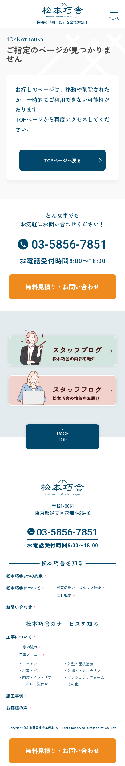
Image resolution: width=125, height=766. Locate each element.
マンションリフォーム (85, 677)
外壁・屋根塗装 (80, 664)
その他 (73, 684)
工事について (19, 637)
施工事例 (14, 696)
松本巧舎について (23, 588)
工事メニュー (30, 654)
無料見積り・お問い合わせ (62, 750)
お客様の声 (17, 708)
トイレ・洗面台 (35, 684)
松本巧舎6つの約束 (24, 576)
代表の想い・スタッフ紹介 (79, 587)
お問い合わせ (19, 607)
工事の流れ (28, 647)
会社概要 (64, 595)
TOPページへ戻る (62, 160)
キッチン (29, 664)
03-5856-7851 (69, 245)
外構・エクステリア (84, 670)
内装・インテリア (37, 677)
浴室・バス (31, 670)
